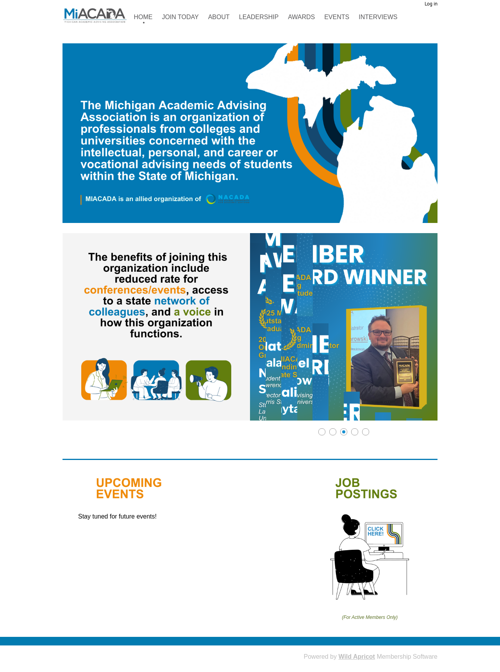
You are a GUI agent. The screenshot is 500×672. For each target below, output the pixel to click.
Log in (431, 3)
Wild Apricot (356, 656)
